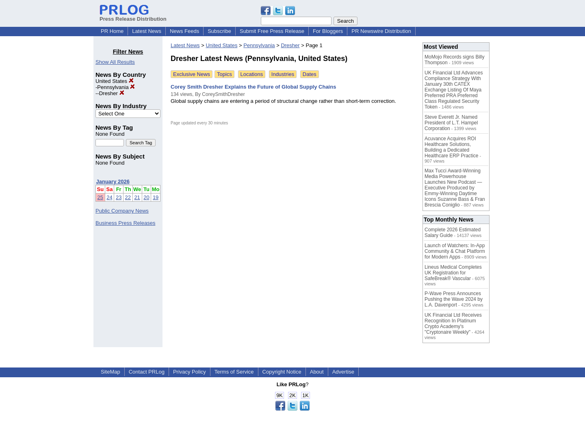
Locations (251, 74)
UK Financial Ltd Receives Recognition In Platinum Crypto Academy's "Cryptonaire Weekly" (453, 323)
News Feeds (184, 31)
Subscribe (219, 31)
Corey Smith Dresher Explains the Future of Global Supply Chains (253, 87)
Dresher (111, 93)
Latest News (146, 31)
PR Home (112, 31)
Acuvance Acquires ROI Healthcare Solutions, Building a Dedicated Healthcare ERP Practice (452, 147)
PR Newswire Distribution (381, 31)
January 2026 (113, 181)
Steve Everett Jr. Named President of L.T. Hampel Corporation (451, 122)
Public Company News (122, 211)
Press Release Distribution (133, 16)
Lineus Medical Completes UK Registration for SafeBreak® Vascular (453, 272)
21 (137, 197)
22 (128, 197)
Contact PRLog (147, 372)
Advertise (343, 372)
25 (100, 197)
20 (146, 197)
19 (155, 197)
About (317, 372)
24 (109, 197)
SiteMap (110, 372)
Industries (282, 74)
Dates (309, 74)
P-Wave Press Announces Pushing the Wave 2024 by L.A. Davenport (454, 299)
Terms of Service (234, 372)
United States (114, 81)
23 (118, 197)
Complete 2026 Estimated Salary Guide (453, 232)
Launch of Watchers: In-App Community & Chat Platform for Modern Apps (455, 251)
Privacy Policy (189, 372)
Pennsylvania (116, 87)
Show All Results (115, 62)
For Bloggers (328, 31)
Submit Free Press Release (272, 31)
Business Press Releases (125, 223)
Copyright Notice (281, 372)
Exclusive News (191, 74)
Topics (224, 74)
